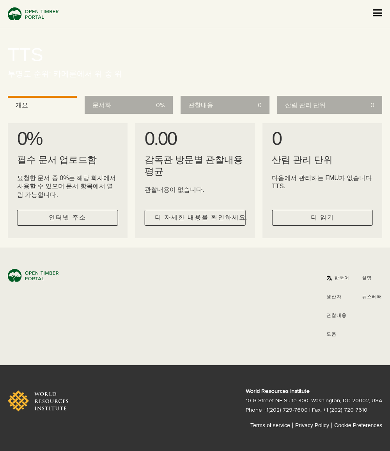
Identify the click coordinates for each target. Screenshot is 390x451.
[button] (337, 278)
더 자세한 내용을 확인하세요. (200, 217)
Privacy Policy (312, 425)
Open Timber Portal (33, 13)
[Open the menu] (377, 13)
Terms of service (270, 425)
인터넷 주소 (67, 217)
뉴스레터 (372, 297)
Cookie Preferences (358, 425)
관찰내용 (336, 315)
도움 (331, 334)
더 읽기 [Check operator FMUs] (322, 217)
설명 (367, 278)
